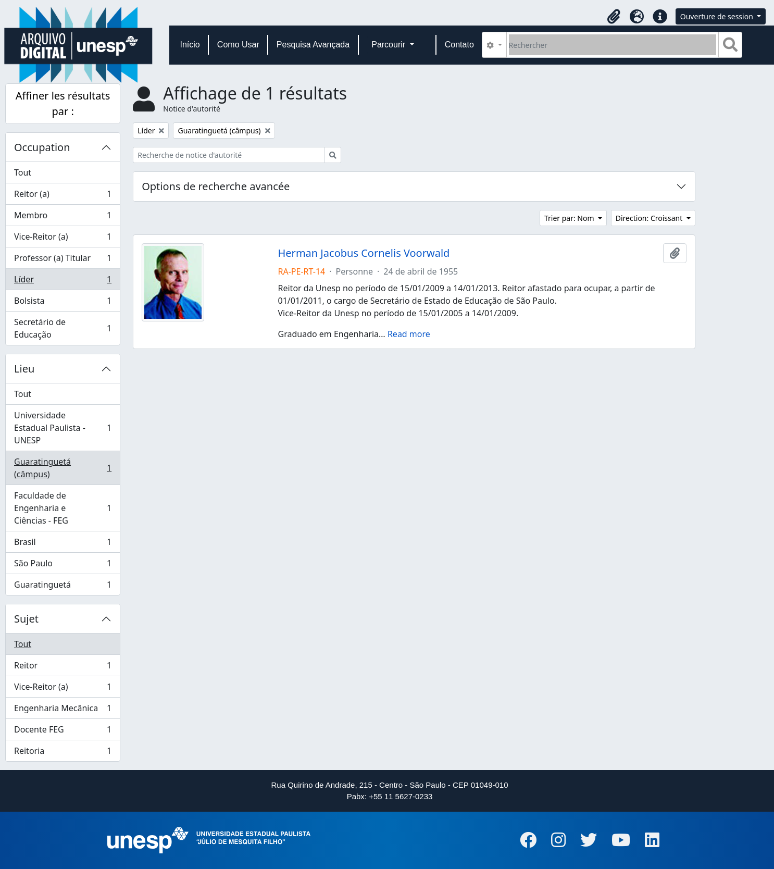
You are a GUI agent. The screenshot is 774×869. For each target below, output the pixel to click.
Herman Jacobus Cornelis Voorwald (364, 253)
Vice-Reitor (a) (62, 238)
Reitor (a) (62, 196)
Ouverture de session (717, 16)
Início (190, 44)
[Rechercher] (612, 45)
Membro (62, 217)
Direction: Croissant (650, 218)
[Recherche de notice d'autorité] (229, 155)
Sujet (26, 619)
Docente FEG (62, 731)
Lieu (24, 369)
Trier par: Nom (570, 218)
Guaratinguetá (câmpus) (62, 468)
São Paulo (62, 565)
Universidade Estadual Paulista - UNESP (62, 427)
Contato (459, 44)
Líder (62, 281)
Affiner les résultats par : (63, 103)
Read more (409, 334)
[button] (614, 16)
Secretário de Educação (62, 328)
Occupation (42, 147)
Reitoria (62, 752)
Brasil (62, 544)
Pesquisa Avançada (313, 44)
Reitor (62, 667)
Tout (22, 172)
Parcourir (389, 44)
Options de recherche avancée (216, 186)
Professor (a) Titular (62, 260)
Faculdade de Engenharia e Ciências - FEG (62, 508)
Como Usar (238, 44)
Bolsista (62, 303)
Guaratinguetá (62, 586)
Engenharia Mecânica (62, 710)
